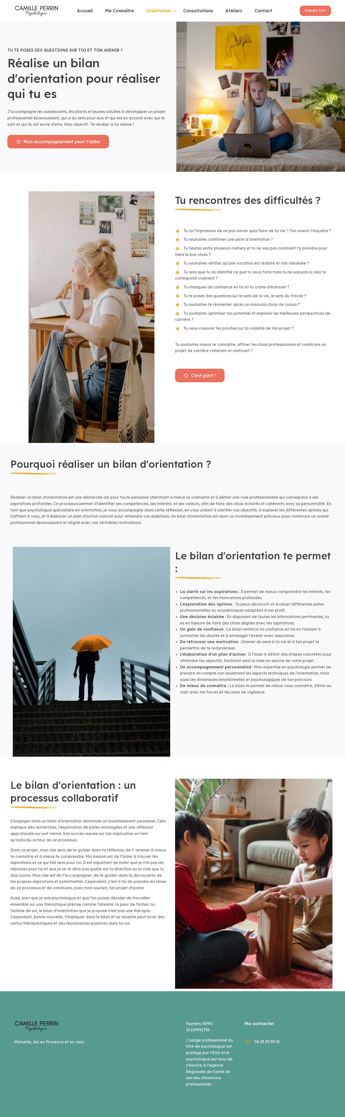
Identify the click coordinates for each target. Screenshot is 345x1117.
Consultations (198, 11)
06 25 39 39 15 (262, 1041)
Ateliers (233, 11)
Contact (263, 11)
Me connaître (119, 11)
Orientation (158, 11)
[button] (315, 11)
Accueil (85, 11)
